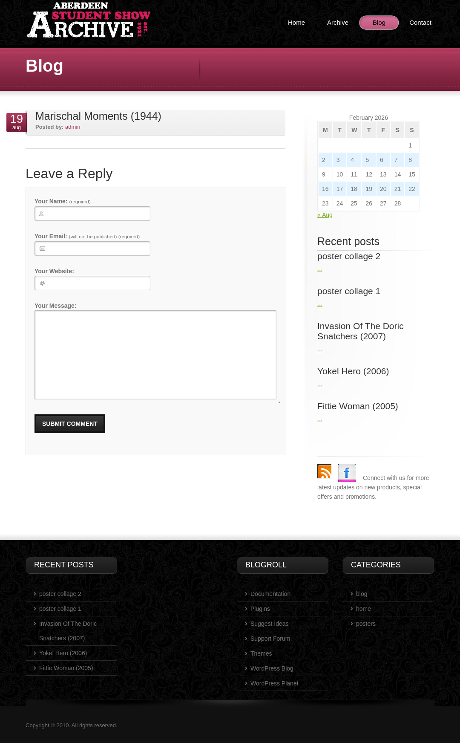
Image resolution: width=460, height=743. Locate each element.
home (363, 608)
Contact (420, 22)
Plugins (260, 608)
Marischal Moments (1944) (98, 116)
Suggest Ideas (269, 623)
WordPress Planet (274, 683)
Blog (379, 22)
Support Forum (270, 638)
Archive (337, 22)
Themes (261, 653)
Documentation (270, 593)
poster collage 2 (60, 593)
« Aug (325, 214)
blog (361, 593)
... (319, 269)
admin (72, 127)
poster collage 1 (60, 608)
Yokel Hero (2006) (63, 653)
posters (366, 623)
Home (296, 22)
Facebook (347, 473)
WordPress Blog (271, 668)
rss (324, 471)
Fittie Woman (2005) (66, 668)
